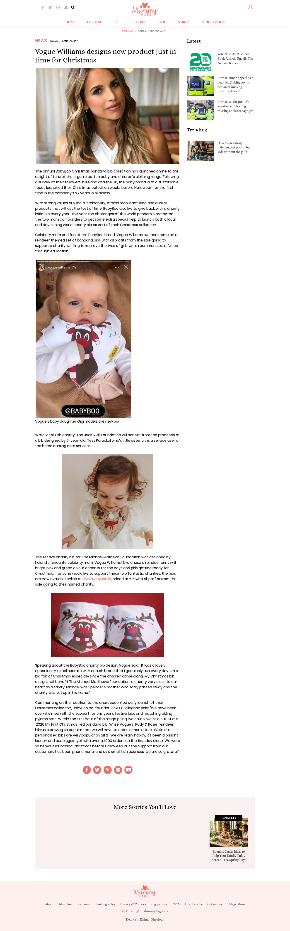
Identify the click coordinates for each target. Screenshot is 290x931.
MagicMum (237, 904)
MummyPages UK (156, 911)
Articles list (70, 41)
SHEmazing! (130, 911)
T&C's (176, 904)
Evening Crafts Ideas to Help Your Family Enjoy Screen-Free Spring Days (229, 856)
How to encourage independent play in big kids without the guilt (234, 147)
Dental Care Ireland (151, 31)
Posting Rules (105, 904)
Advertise (65, 904)
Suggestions (159, 904)
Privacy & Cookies (133, 904)
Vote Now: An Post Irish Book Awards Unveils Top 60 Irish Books (235, 58)
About (49, 904)
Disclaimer (84, 904)
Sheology (157, 919)
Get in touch (216, 904)
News (41, 41)
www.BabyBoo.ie (97, 578)
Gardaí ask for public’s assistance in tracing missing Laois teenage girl (236, 106)
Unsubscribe (194, 904)
